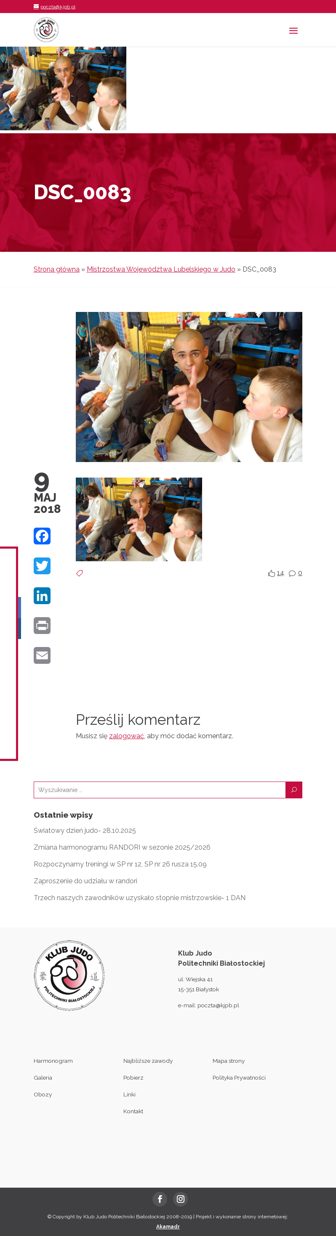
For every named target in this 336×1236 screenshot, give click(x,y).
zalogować (126, 736)
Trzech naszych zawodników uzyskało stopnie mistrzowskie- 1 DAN (139, 898)
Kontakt (133, 1111)
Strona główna (57, 269)
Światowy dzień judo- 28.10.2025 (85, 831)
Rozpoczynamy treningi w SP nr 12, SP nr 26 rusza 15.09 (120, 864)
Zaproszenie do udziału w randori (85, 881)
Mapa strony (229, 1060)
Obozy (43, 1094)
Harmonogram (53, 1060)
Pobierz (133, 1077)
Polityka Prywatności (239, 1077)
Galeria (43, 1077)
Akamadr (168, 1227)
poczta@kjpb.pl (218, 1005)
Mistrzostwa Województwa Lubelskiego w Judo (161, 269)
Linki (129, 1094)
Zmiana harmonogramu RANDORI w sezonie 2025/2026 (122, 847)
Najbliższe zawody (148, 1060)
